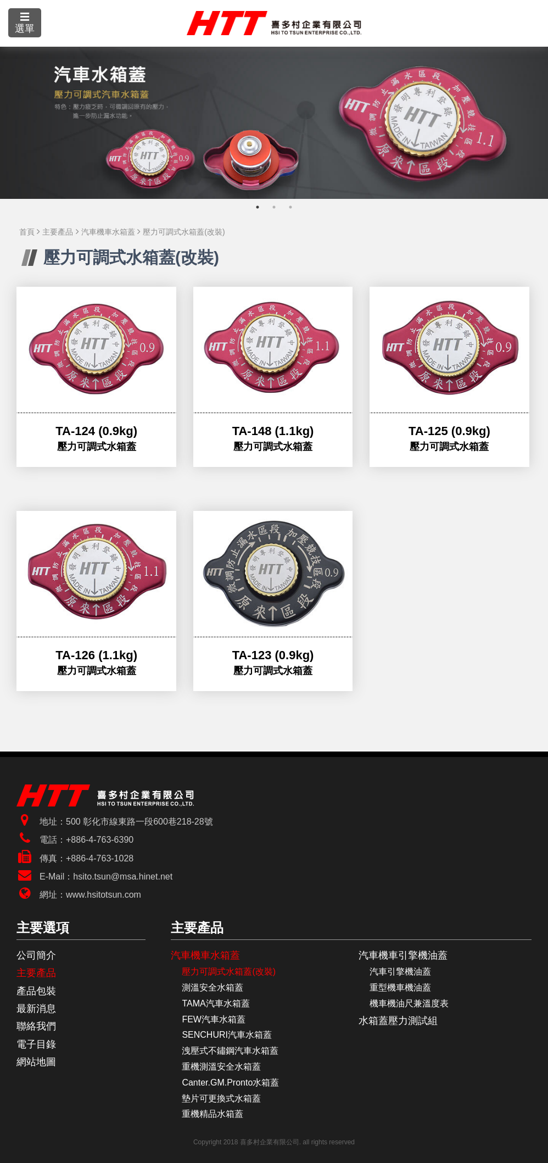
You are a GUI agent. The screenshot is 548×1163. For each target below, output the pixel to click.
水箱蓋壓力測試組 (398, 1020)
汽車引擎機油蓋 (400, 971)
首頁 (27, 231)
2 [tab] (274, 207)
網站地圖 (36, 1061)
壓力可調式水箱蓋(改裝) (184, 231)
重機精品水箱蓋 (212, 1114)
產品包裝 (36, 991)
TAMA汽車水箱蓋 (215, 1003)
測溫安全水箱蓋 (212, 987)
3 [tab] (290, 207)
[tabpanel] (274, 123)
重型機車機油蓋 (400, 987)
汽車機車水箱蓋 (108, 231)
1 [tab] (257, 207)
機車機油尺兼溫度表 (409, 1003)
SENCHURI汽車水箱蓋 (227, 1034)
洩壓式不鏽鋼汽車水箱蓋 (230, 1050)
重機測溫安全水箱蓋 (221, 1066)
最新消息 (36, 1008)
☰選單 (25, 23)
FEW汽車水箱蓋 (213, 1019)
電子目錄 (36, 1044)
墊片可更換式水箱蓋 (221, 1098)
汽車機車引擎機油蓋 (403, 955)
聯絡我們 (36, 1026)
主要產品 (57, 231)
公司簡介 (36, 955)
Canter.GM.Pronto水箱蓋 (230, 1082)
